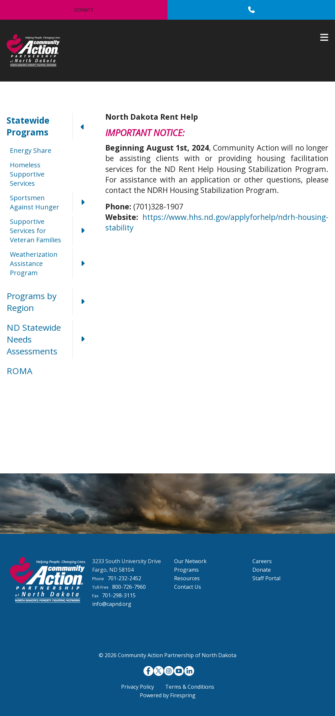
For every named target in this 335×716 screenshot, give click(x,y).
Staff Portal (266, 578)
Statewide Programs (49, 126)
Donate (83, 10)
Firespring (182, 695)
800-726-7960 (129, 586)
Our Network (190, 561)
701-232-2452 (124, 578)
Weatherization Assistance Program (51, 264)
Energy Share (30, 150)
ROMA (19, 371)
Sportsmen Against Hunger (51, 202)
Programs (186, 569)
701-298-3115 (119, 595)
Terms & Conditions (189, 686)
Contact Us (187, 586)
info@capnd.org (111, 604)
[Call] (251, 9)
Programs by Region (49, 302)
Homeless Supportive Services (27, 174)
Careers (262, 561)
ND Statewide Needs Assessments (49, 339)
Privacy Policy (137, 686)
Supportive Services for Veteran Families (51, 231)
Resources (187, 578)
